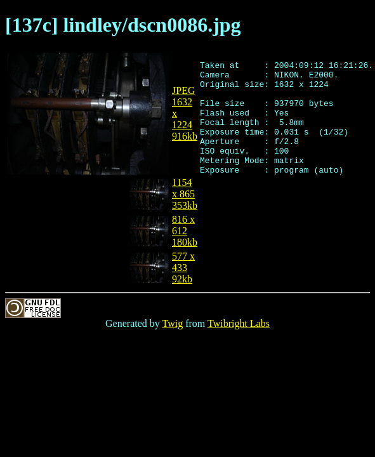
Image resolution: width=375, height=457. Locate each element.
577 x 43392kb (183, 267)
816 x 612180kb (184, 231)
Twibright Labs (238, 323)
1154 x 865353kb (184, 194)
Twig (172, 323)
